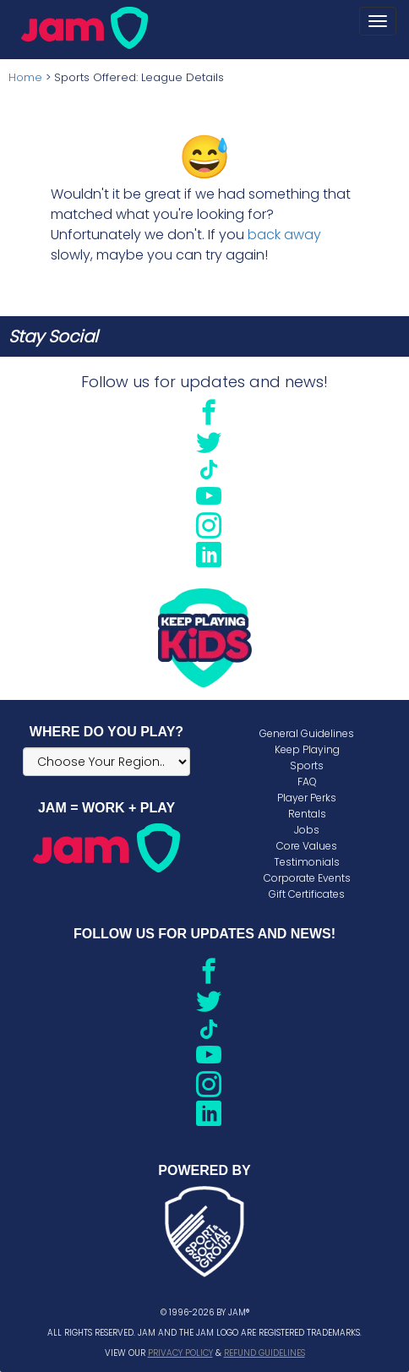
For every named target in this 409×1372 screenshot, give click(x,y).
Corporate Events (307, 878)
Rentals (307, 813)
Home (25, 77)
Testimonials (307, 862)
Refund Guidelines (264, 1353)
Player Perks (306, 797)
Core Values (306, 846)
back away (284, 234)
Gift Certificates (307, 894)
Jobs (306, 830)
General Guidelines (306, 733)
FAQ (307, 781)
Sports (307, 765)
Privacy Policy (180, 1353)
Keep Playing (307, 749)
